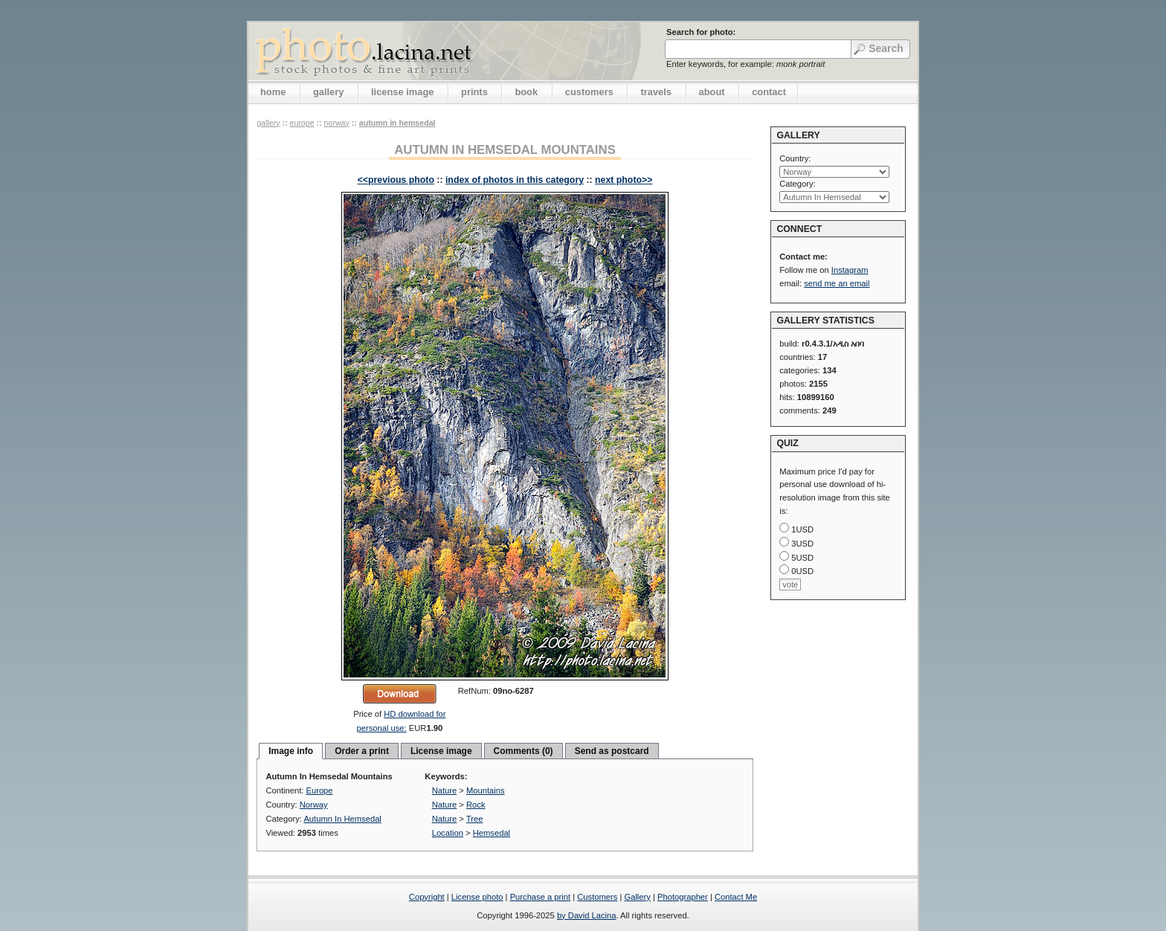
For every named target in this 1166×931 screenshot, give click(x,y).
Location (447, 832)
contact (769, 91)
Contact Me (736, 896)
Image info (290, 751)
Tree (474, 818)
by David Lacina (586, 915)
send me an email (836, 283)
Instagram (850, 269)
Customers (597, 896)
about (712, 91)
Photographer (682, 896)
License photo (477, 896)
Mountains (485, 790)
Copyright (427, 896)
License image (441, 751)
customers (589, 91)
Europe (301, 122)
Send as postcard (612, 751)
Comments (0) (523, 751)
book (526, 91)
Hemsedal (491, 832)
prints (474, 91)
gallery (328, 91)
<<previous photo (396, 180)
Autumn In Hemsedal (397, 122)
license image (402, 91)
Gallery (637, 896)
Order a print (362, 751)
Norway (337, 122)
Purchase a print (540, 896)
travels (655, 91)
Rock (476, 804)
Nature (444, 790)
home (273, 91)
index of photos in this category (514, 180)
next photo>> (623, 180)
